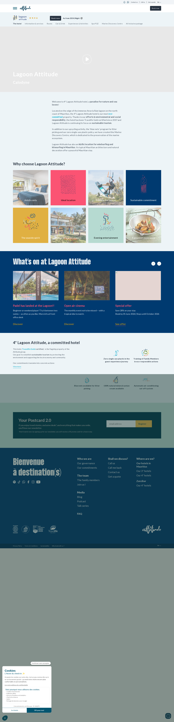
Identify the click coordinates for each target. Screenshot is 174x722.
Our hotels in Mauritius (143, 464)
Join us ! (80, 484)
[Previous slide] (153, 264)
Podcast (80, 501)
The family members (88, 479)
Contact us (134, 2)
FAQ (78, 513)
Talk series (82, 505)
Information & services (34, 24)
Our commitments (86, 467)
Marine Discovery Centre (112, 24)
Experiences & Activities (78, 24)
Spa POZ (95, 24)
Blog (78, 496)
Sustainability (45, 546)
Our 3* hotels (144, 470)
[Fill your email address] (121, 423)
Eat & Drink (60, 24)
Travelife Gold (29, 349)
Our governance (85, 463)
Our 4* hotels (144, 475)
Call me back (115, 467)
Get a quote (152, 2)
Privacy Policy (17, 546)
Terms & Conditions (31, 546)
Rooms (49, 24)
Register (142, 423)
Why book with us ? (58, 546)
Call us (143, 2)
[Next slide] (159, 264)
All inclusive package (134, 24)
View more (17, 366)
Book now (155, 8)
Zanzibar (141, 480)
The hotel (17, 24)
